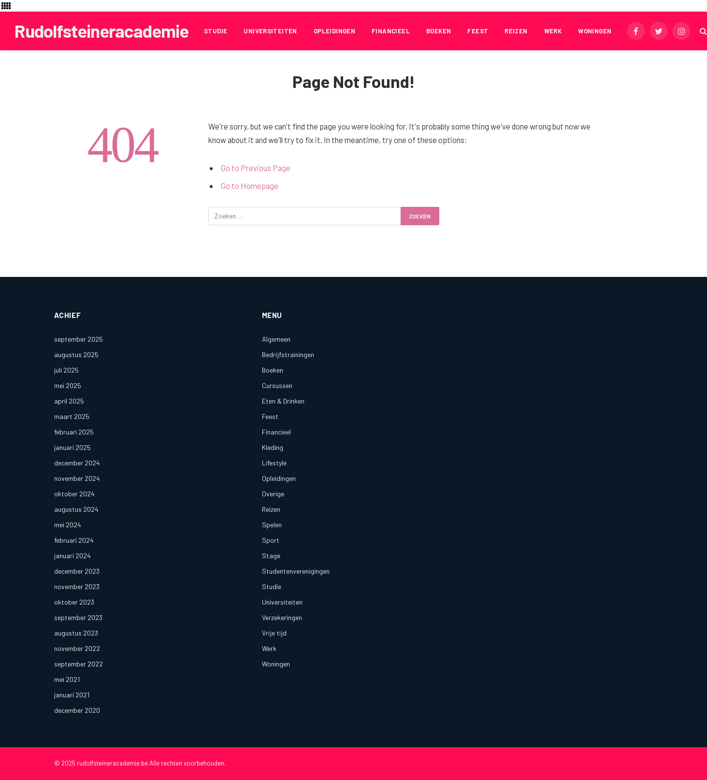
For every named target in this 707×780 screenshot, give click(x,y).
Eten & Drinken (283, 401)
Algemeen (276, 339)
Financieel (391, 31)
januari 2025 (72, 447)
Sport (270, 540)
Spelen (272, 524)
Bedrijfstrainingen (288, 354)
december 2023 (77, 571)
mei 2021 (67, 679)
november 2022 (77, 648)
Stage (271, 555)
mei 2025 (67, 385)
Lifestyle (274, 463)
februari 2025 (74, 432)
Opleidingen (334, 31)
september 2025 (78, 339)
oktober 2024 (74, 494)
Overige (273, 494)
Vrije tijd (274, 633)
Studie (215, 31)
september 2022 (78, 664)
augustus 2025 (76, 354)
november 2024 (77, 478)
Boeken (438, 31)
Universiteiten (270, 31)
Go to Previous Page (255, 168)
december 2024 (77, 463)
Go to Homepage (249, 185)
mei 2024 (67, 524)
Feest (477, 31)
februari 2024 (74, 540)
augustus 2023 (76, 633)
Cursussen (277, 385)
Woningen (594, 31)
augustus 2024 (76, 509)
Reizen (516, 31)
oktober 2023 (74, 602)
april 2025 (69, 401)
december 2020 (77, 710)
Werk (553, 31)
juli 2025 (66, 370)
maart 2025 (71, 416)
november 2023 (77, 586)
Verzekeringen (282, 617)
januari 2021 (71, 695)
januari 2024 (72, 555)
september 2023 (78, 617)
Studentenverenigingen (296, 571)
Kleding (272, 447)
